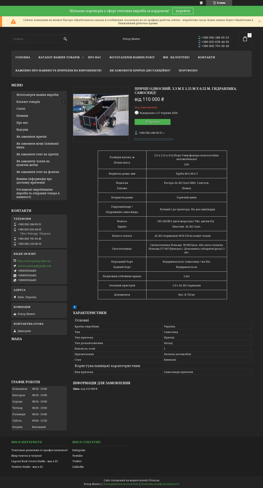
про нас (94, 57)
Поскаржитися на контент (120, 484)
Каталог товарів (28, 102)
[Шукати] (65, 39)
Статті (20, 109)
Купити (154, 122)
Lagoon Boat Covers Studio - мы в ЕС (34, 461)
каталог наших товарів (59, 57)
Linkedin (78, 467)
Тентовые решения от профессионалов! (39, 450)
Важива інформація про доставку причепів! (34, 180)
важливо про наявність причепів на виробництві (58, 70)
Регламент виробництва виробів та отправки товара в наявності (38, 193)
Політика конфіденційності (160, 484)
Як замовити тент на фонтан (37, 172)
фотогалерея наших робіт (132, 57)
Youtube (77, 455)
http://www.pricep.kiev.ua (34, 261)
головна (22, 57)
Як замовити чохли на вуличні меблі (33, 163)
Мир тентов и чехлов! (26, 455)
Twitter (77, 461)
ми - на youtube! (176, 57)
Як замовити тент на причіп (37, 154)
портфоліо (188, 70)
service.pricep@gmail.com (34, 265)
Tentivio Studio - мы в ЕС (27, 467)
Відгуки (22, 129)
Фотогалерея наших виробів (37, 95)
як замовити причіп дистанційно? (140, 70)
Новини (22, 116)
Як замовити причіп (31, 136)
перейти (183, 11)
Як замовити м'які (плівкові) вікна (37, 145)
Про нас (22, 123)
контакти (206, 57)
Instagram (78, 450)
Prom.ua (154, 480)
